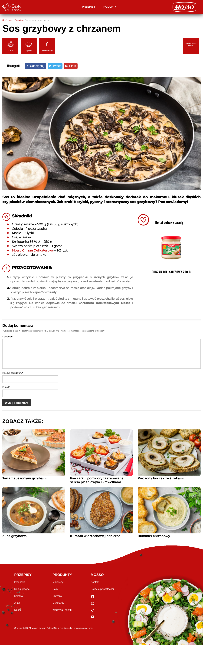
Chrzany (57, 596)
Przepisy (88, 6)
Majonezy (57, 582)
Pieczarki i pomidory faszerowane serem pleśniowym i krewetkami (96, 480)
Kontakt (95, 582)
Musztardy (58, 603)
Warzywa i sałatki (62, 610)
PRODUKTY (62, 575)
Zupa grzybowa (14, 536)
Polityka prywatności (102, 589)
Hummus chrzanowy (154, 536)
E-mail (6, 387)
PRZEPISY (23, 575)
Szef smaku (7, 20)
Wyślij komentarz (16, 402)
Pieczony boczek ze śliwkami (160, 478)
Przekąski (19, 582)
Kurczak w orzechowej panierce (95, 536)
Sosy (55, 589)
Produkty (109, 6)
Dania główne (22, 589)
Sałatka (18, 596)
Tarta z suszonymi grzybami (24, 478)
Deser (17, 610)
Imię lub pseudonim (12, 373)
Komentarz (7, 336)
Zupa (17, 603)
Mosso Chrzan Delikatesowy (34, 250)
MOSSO (97, 575)
